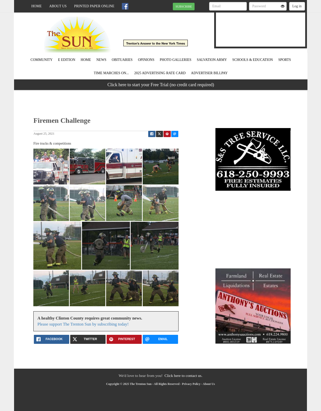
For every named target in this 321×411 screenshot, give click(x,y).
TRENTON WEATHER (260, 26)
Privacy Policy (191, 384)
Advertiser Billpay (209, 73)
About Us (57, 6)
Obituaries (122, 60)
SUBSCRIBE (184, 6)
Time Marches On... (111, 73)
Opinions (146, 60)
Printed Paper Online (94, 6)
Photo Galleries (175, 60)
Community (42, 60)
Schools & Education (252, 60)
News (101, 60)
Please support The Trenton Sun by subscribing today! (83, 324)
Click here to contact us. (183, 375)
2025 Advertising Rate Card (160, 73)
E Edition (66, 60)
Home (36, 6)
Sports (284, 60)
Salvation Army (212, 60)
